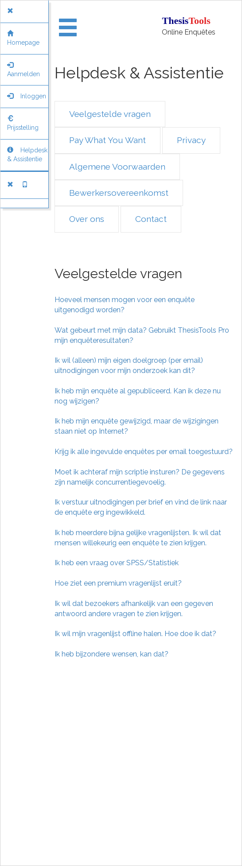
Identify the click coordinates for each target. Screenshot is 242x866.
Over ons (86, 219)
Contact (151, 219)
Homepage (23, 38)
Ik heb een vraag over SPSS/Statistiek (117, 563)
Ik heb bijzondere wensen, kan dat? (111, 654)
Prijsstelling (23, 123)
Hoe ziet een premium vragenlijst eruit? (118, 583)
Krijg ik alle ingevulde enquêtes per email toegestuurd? (144, 451)
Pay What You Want (107, 140)
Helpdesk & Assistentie (27, 155)
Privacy (191, 140)
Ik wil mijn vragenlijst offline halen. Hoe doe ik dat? (135, 633)
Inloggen (26, 96)
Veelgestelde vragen (110, 114)
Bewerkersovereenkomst (118, 193)
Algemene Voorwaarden (117, 166)
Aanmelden (23, 70)
